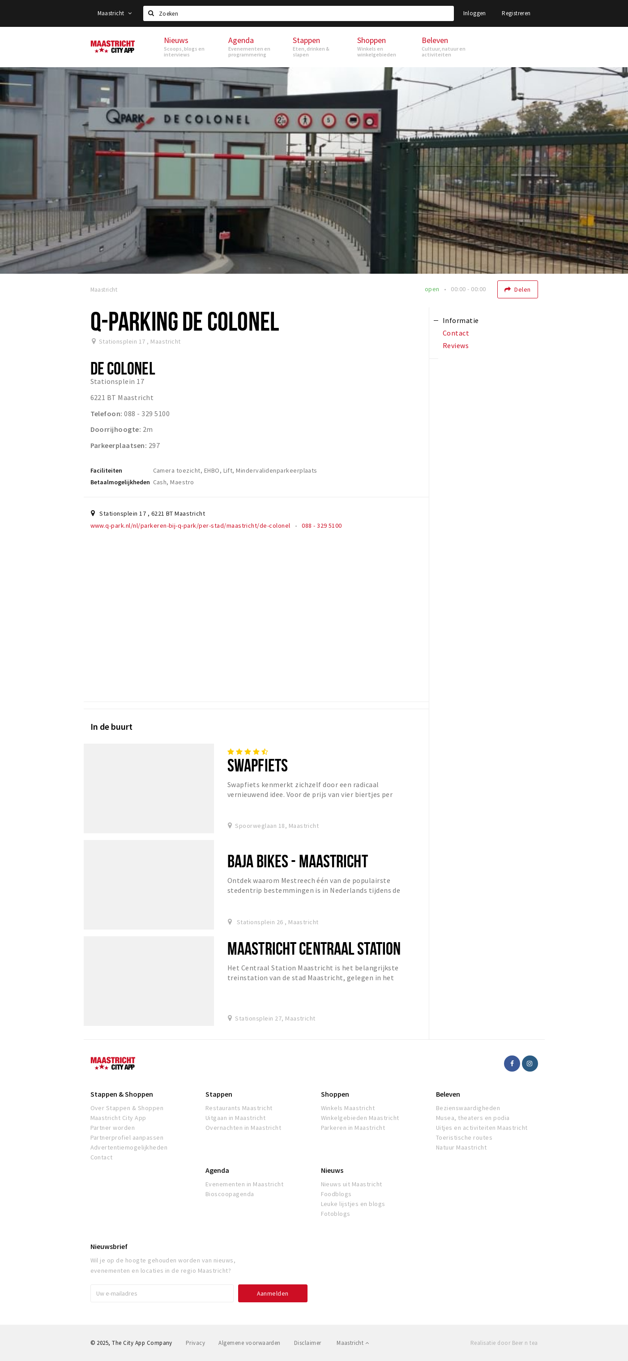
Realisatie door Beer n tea (504, 1343)
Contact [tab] (456, 332)
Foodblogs (336, 1194)
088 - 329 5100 (322, 525)
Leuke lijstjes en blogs (353, 1204)
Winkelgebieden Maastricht (360, 1118)
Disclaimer (307, 1343)
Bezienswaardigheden (468, 1108)
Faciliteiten (106, 470)
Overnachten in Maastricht (243, 1128)
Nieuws (332, 1170)
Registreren (516, 13)
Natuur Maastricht (461, 1147)
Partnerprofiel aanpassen (127, 1137)
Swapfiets (257, 765)
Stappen (218, 1094)
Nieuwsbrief (109, 1246)
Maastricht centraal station (314, 948)
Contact (101, 1157)
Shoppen (335, 1094)
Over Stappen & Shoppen (127, 1108)
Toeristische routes (464, 1137)
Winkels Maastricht (348, 1108)
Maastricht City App (118, 1118)
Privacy (195, 1343)
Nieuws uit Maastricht (351, 1184)
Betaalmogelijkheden (120, 482)
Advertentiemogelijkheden (129, 1147)
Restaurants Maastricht (239, 1108)
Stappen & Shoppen (121, 1094)
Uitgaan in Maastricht (235, 1118)
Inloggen (474, 13)
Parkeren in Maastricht (353, 1128)
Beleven (448, 1094)
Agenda (217, 1170)
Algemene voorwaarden (249, 1343)
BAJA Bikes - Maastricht (297, 860)
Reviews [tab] (456, 345)
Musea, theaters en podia (473, 1118)
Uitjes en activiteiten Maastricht (482, 1128)
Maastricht (115, 13)
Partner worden (112, 1128)
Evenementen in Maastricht (244, 1184)
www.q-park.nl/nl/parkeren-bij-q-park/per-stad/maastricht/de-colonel (190, 525)
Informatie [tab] (461, 320)
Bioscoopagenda (229, 1194)
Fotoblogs (335, 1214)
